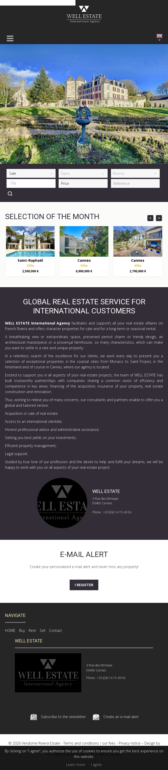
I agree (96, 764)
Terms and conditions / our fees (89, 743)
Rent (32, 630)
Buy (22, 630)
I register (84, 584)
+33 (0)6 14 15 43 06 (117, 512)
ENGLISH (159, 36)
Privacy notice (130, 743)
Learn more (75, 764)
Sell (42, 630)
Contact (55, 630)
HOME (10, 630)
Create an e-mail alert (121, 716)
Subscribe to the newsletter (63, 716)
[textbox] (32, 183)
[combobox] (31, 183)
